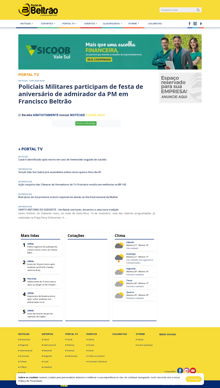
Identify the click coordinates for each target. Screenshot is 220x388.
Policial (22, 361)
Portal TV (71, 333)
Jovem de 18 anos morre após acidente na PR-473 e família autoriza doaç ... (41, 267)
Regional (23, 345)
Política (22, 367)
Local (45, 361)
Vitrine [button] (132, 23)
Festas (90, 345)
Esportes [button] (47, 23)
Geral (21, 372)
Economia (23, 356)
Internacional (25, 350)
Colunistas (155, 23)
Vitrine (90, 339)
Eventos (70, 350)
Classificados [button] (111, 23)
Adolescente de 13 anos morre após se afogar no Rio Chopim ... (42, 283)
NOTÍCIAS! (77, 115)
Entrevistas (24, 339)
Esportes (47, 333)
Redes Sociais (167, 334)
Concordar (194, 379)
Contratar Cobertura (96, 361)
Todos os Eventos (95, 356)
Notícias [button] (25, 23)
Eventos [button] (89, 23)
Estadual (47, 367)
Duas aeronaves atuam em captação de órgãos (40, 315)
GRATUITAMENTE (46, 115)
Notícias (23, 333)
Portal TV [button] (68, 23)
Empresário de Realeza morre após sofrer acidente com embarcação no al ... (41, 299)
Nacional (47, 350)
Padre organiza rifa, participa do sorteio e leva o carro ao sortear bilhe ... (42, 249)
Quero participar (144, 345)
